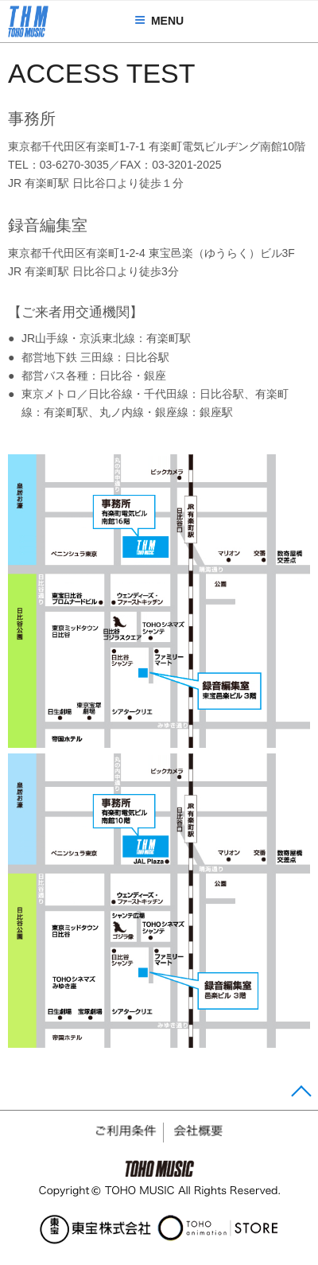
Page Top (299, 1094)
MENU (159, 20)
